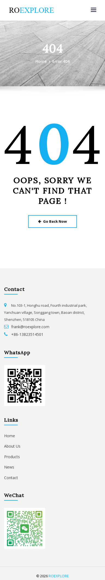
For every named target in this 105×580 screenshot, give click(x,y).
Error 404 (60, 60)
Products (11, 453)
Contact (10, 473)
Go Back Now (52, 220)
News (8, 463)
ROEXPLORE (59, 571)
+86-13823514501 (25, 332)
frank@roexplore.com (29, 325)
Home (42, 60)
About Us (11, 443)
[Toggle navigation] (93, 9)
